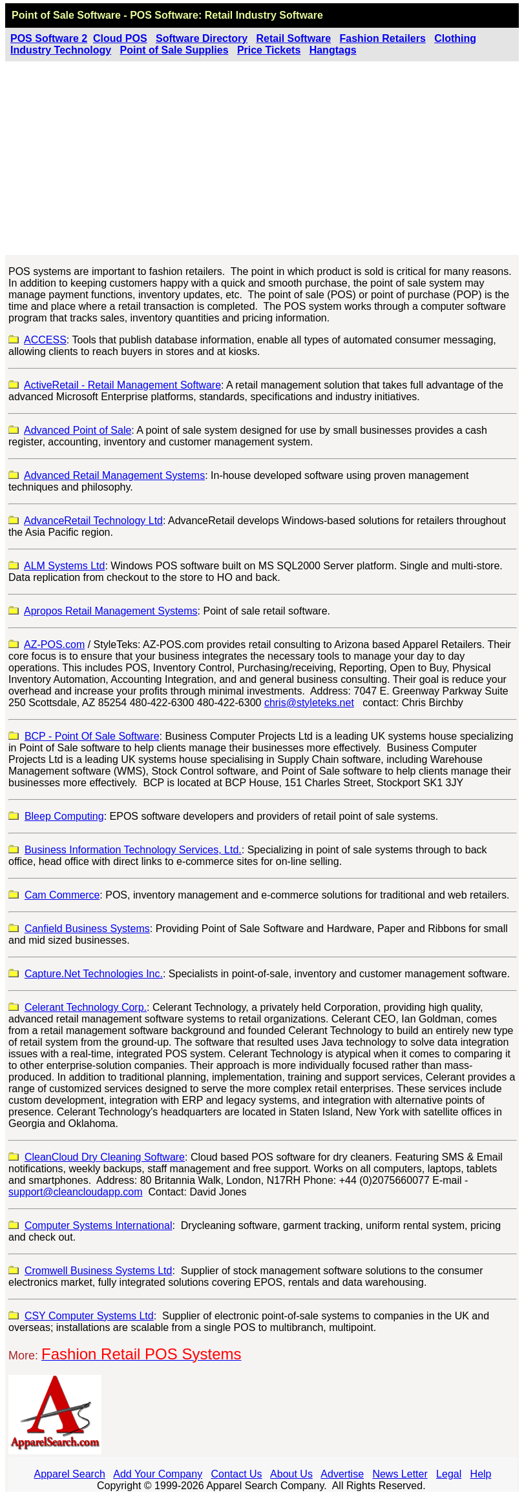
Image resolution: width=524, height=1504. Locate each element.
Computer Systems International (99, 1225)
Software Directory (201, 38)
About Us (291, 1473)
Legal (448, 1473)
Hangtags (333, 50)
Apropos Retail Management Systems (111, 610)
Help (481, 1473)
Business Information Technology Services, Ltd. (133, 849)
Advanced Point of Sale (77, 430)
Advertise (342, 1473)
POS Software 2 (48, 38)
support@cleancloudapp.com (75, 1191)
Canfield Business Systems (87, 928)
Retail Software (294, 38)
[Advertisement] (262, 158)
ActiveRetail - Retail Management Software (122, 385)
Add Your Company (157, 1473)
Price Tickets (268, 50)
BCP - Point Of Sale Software (92, 736)
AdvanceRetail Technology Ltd (93, 520)
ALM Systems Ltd (64, 565)
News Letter (399, 1473)
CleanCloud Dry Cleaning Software (105, 1157)
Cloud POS (120, 38)
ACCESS (45, 339)
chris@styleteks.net (309, 702)
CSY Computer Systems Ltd (89, 1315)
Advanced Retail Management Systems (114, 475)
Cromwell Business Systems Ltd (99, 1270)
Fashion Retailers (383, 38)
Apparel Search (69, 1473)
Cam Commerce (62, 894)
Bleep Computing (64, 816)
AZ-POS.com (54, 644)
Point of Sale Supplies (174, 50)
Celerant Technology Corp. (86, 1007)
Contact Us (236, 1473)
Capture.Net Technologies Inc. (94, 973)
